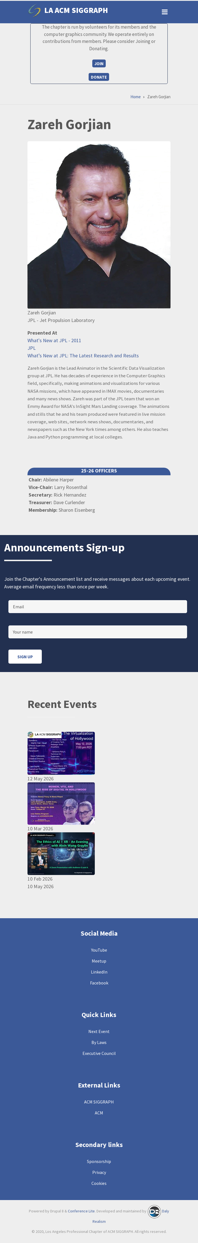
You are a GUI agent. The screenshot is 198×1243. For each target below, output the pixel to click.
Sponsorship (99, 1161)
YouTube (99, 950)
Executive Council (99, 1053)
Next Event (99, 1031)
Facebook (99, 983)
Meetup (99, 961)
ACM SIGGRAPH (99, 1102)
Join (99, 63)
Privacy (99, 1172)
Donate (99, 77)
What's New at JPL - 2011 (54, 340)
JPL (31, 348)
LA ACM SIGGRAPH (76, 10)
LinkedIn (99, 972)
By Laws (99, 1042)
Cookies (99, 1183)
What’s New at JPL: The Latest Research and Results (83, 355)
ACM (99, 1113)
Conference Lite (81, 1211)
